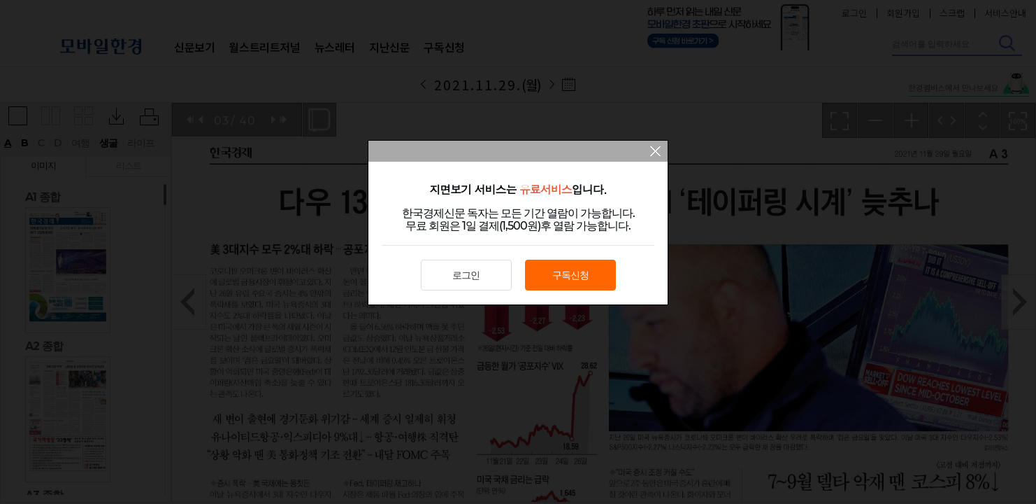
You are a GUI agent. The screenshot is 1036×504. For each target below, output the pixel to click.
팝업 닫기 (655, 152)
